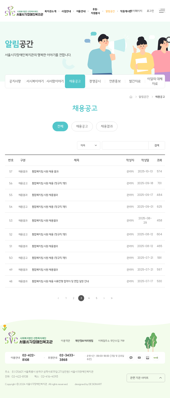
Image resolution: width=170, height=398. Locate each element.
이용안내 (80, 11)
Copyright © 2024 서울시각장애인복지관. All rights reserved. (36, 384)
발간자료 (135, 81)
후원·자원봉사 (95, 11)
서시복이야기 (35, 81)
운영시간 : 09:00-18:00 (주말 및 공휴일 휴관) (105, 357)
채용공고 (75, 81)
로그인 (150, 11)
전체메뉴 (162, 11)
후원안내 (52, 357)
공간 (19, 44)
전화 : (8, 376)
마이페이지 (136, 11)
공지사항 (15, 81)
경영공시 (95, 81)
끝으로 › (112, 298)
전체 (60, 126)
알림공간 (110, 11)
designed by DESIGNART (88, 384)
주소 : (8, 371)
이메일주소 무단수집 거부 (111, 340)
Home (130, 97)
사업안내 (66, 11)
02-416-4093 (49, 376)
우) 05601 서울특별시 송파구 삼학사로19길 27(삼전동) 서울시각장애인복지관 (52, 371)
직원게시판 (126, 11)
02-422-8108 (28, 357)
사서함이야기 (55, 81)
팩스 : (37, 376)
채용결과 (107, 126)
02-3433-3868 (67, 357)
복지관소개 (50, 11)
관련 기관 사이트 (139, 378)
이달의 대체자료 (154, 81)
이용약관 (65, 340)
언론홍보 (115, 81)
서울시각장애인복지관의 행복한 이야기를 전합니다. (38, 55)
